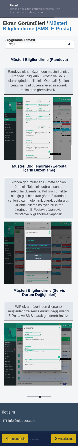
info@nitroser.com (21, 421)
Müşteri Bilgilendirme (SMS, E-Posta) (37, 25)
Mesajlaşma (65, 438)
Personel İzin (17, 438)
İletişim (8, 412)
